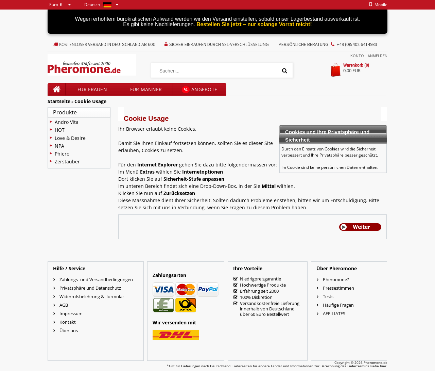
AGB (63, 305)
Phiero (62, 153)
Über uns (68, 330)
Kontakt (67, 322)
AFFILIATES (334, 313)
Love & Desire (70, 138)
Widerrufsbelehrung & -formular (91, 296)
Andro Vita (67, 122)
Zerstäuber (67, 161)
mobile (377, 4)
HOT (60, 130)
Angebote (200, 89)
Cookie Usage (90, 101)
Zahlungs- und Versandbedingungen (96, 279)
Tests (328, 296)
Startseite (59, 101)
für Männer (146, 89)
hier (383, 366)
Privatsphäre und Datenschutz (90, 288)
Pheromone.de (375, 362)
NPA (59, 146)
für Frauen (92, 89)
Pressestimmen (338, 288)
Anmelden (377, 55)
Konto (357, 55)
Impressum (71, 313)
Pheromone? (336, 279)
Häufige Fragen (338, 305)
